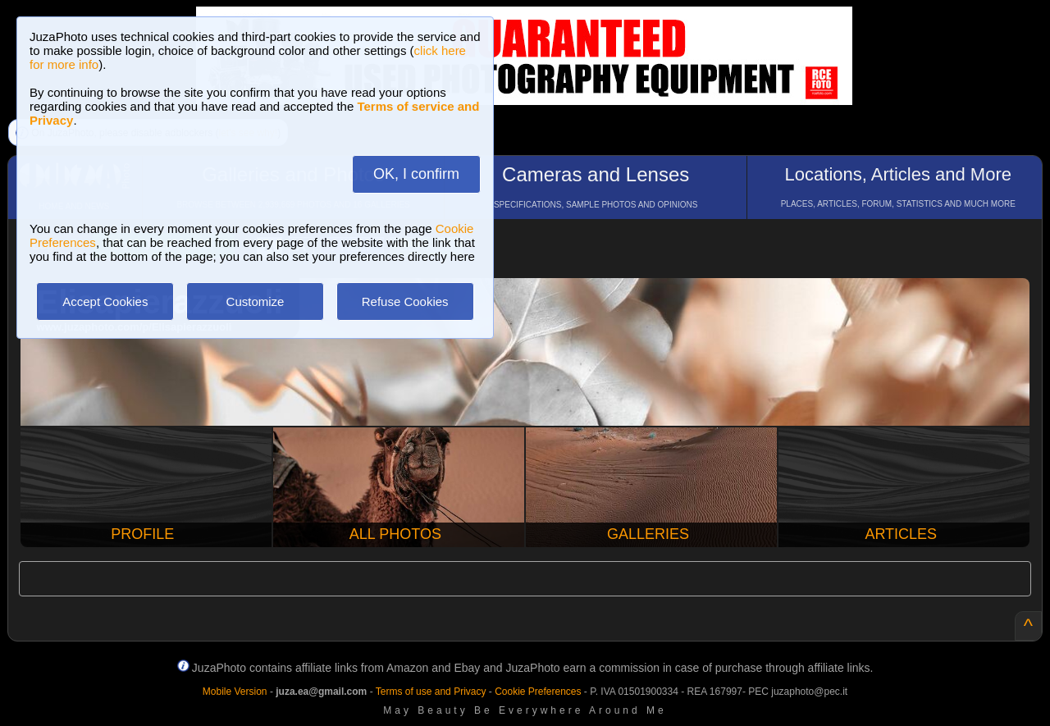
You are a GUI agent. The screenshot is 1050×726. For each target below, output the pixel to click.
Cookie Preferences (538, 691)
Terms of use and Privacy (431, 691)
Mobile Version (235, 691)
